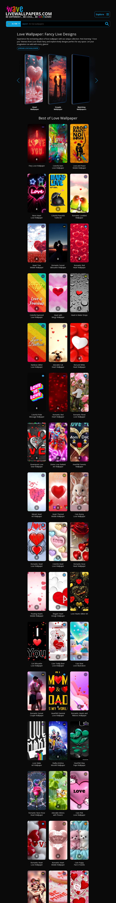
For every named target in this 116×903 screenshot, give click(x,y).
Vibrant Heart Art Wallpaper (37, 515)
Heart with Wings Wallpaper (58, 316)
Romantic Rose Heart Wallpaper (79, 565)
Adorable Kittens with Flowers (58, 814)
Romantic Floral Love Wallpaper (79, 416)
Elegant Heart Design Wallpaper (58, 615)
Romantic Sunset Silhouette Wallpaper (58, 266)
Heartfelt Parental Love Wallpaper (58, 714)
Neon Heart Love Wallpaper (37, 216)
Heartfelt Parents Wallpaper (79, 465)
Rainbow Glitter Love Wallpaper (37, 366)
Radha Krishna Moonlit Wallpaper (58, 764)
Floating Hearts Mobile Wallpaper (36, 615)
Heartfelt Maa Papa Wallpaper (79, 764)
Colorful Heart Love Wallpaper (58, 565)
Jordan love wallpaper (28, 48)
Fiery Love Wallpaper (37, 166)
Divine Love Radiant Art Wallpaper (58, 465)
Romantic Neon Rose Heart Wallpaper (36, 814)
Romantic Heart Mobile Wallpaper (58, 863)
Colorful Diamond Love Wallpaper (37, 316)
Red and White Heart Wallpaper (79, 366)
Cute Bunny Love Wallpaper (79, 515)
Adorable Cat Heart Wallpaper (58, 366)
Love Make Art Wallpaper (37, 764)
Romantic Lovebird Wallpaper (79, 216)
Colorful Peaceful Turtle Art (58, 216)
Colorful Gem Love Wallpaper (58, 167)
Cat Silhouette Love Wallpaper (37, 664)
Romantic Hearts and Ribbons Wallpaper (79, 714)
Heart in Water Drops (79, 315)
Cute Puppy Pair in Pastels (79, 863)
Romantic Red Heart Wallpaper (79, 266)
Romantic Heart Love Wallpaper (37, 565)
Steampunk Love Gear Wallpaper (36, 465)
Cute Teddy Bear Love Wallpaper (58, 664)
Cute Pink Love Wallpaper (79, 814)
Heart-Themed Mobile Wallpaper (58, 515)
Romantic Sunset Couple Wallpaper (36, 714)
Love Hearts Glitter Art (79, 614)
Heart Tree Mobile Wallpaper (36, 266)
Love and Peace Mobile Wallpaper (79, 167)
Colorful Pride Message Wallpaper (36, 416)
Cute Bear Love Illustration (79, 664)
